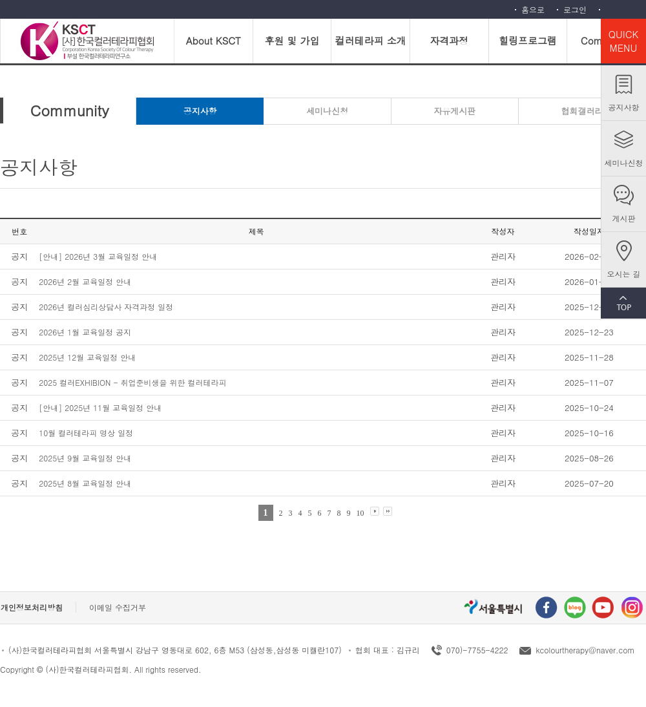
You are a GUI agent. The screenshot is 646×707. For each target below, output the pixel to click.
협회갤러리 (582, 111)
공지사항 (624, 106)
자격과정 (449, 40)
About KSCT (213, 40)
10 (360, 513)
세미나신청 (624, 162)
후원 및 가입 (291, 40)
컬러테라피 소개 (370, 40)
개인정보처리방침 (32, 607)
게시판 (624, 218)
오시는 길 (623, 273)
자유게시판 (454, 111)
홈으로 (533, 9)
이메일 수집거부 (117, 607)
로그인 (575, 9)
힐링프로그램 (528, 40)
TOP (623, 303)
